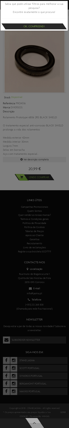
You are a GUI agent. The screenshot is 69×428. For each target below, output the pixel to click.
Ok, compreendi (34, 26)
